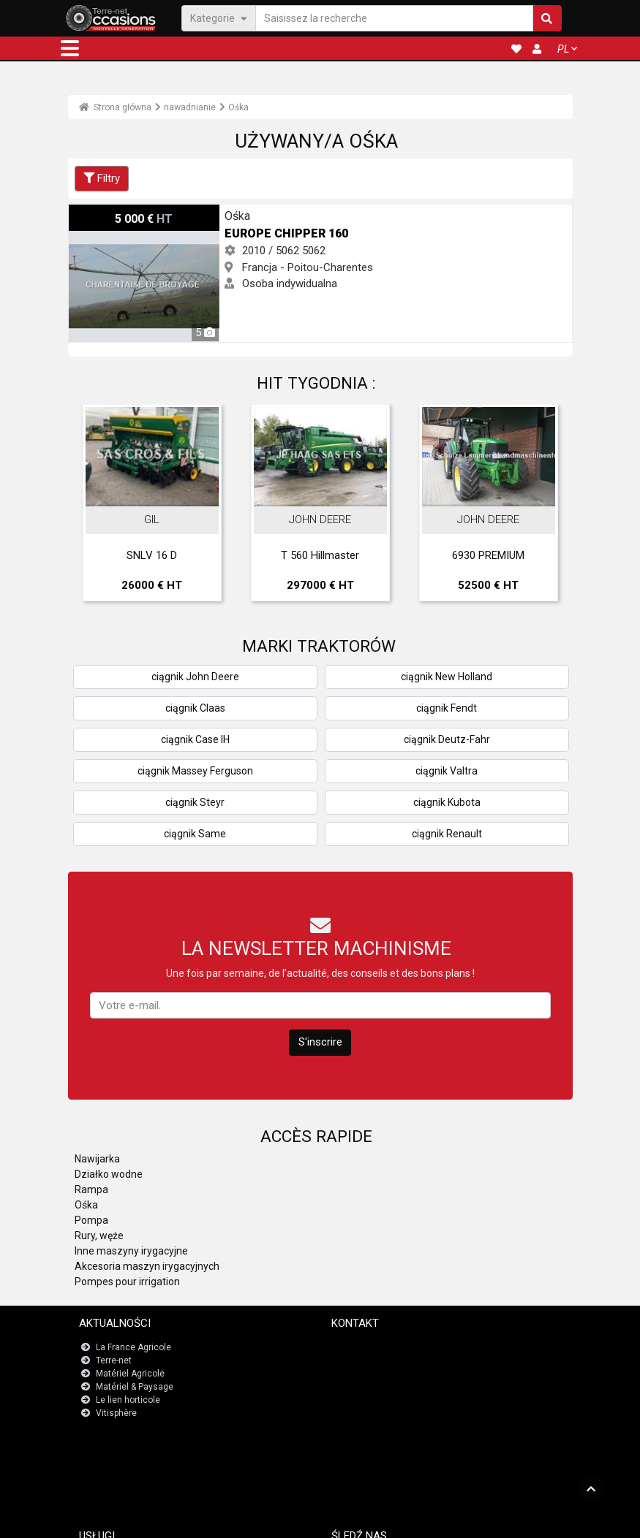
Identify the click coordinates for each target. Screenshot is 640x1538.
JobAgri (113, 1461)
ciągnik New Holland (446, 676)
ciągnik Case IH (195, 739)
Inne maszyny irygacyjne (131, 1251)
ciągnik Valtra (446, 771)
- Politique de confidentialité (406, 1520)
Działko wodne (109, 1174)
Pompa (91, 1220)
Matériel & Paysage (134, 1387)
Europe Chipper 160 (115, 212)
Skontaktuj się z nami (383, 1347)
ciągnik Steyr (195, 802)
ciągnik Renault (447, 834)
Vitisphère (116, 1413)
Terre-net (114, 1360)
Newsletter (361, 1360)
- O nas (476, 1520)
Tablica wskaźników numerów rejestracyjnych (190, 1474)
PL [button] (563, 49)
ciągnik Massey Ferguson (195, 771)
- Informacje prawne (310, 1520)
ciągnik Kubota (447, 802)
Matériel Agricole (130, 1373)
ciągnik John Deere (195, 676)
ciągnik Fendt (446, 708)
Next (542, 506)
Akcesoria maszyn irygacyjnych (147, 1266)
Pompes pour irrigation (127, 1281)
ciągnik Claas (195, 708)
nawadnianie (190, 107)
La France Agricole (133, 1347)
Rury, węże (99, 1235)
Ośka (238, 107)
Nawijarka (97, 1159)
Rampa (91, 1189)
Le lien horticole (128, 1400)
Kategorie (218, 17)
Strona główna (115, 107)
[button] (70, 48)
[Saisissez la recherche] (394, 18)
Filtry (101, 178)
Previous (98, 506)
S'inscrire (320, 1041)
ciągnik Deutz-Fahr (447, 739)
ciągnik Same (195, 834)
